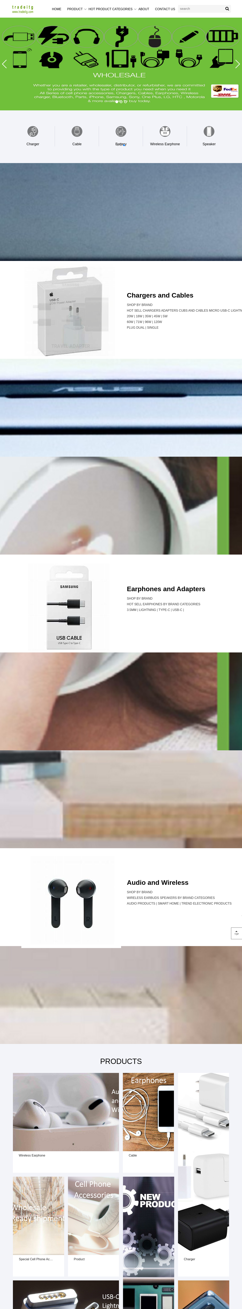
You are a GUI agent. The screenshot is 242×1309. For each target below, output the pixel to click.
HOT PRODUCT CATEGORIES (110, 9)
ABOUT (143, 9)
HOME (56, 9)
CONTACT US (165, 9)
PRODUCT (75, 9)
